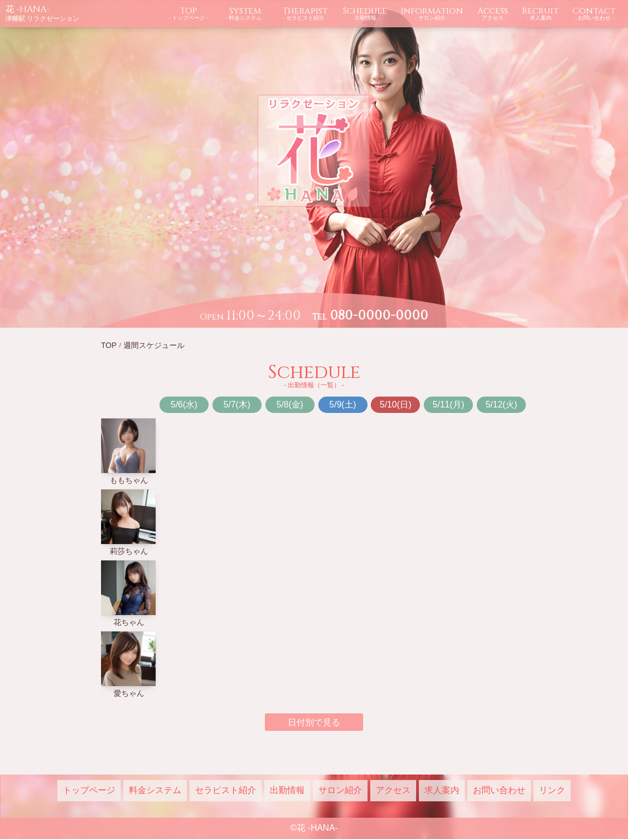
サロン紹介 (340, 790)
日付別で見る (314, 722)
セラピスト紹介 (225, 790)
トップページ (89, 790)
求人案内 (441, 790)
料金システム (155, 790)
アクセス (393, 790)
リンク (552, 790)
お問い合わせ (499, 790)
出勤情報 (287, 790)
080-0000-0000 (379, 315)
